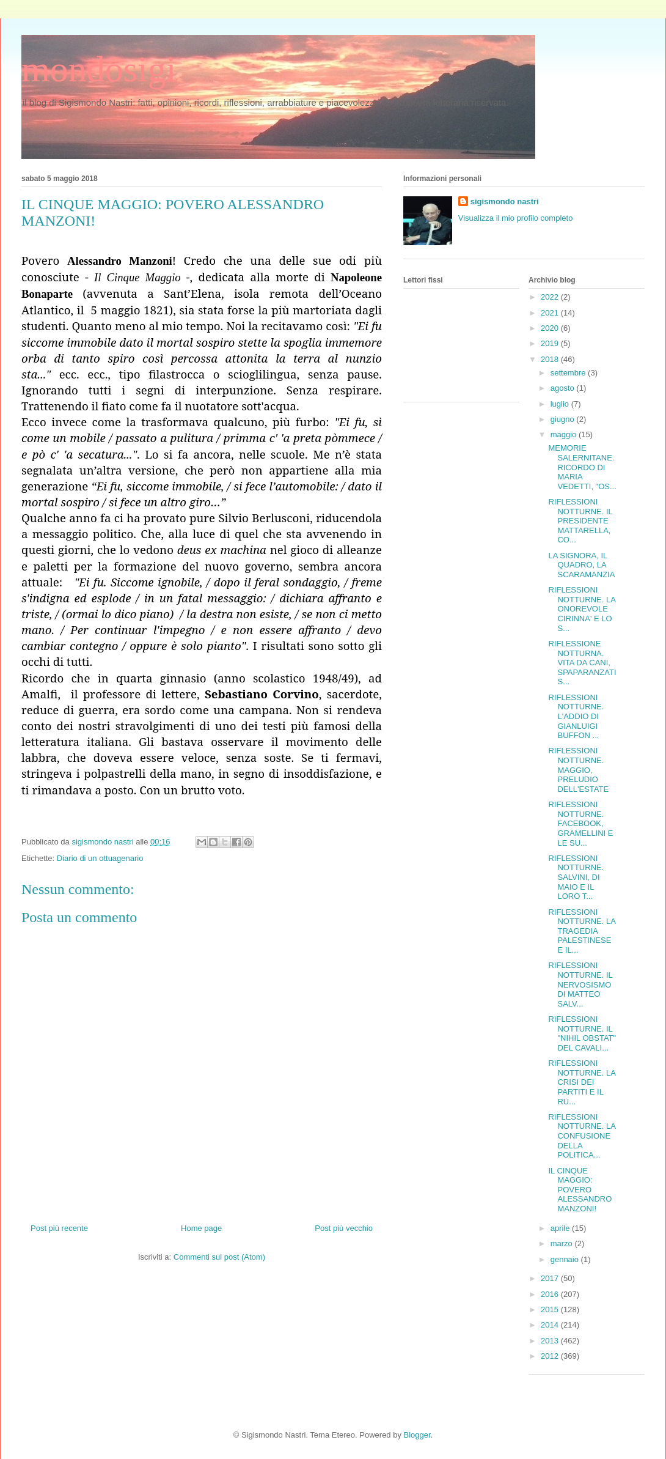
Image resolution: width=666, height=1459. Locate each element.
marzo (563, 1243)
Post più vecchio (344, 1228)
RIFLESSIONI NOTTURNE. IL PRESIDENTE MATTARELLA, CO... (580, 520)
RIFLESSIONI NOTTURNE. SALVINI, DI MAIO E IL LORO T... (576, 877)
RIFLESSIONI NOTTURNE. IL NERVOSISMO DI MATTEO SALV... (580, 984)
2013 (551, 1340)
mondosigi (98, 69)
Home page (201, 1228)
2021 (551, 312)
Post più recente (59, 1228)
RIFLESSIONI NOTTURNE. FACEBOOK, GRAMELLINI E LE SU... (580, 823)
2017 (551, 1278)
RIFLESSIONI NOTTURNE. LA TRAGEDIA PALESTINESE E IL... (581, 931)
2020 (551, 328)
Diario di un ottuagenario (100, 858)
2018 (551, 359)
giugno (564, 419)
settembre (569, 372)
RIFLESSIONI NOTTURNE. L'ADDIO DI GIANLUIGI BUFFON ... (576, 716)
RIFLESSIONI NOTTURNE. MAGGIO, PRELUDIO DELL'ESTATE (578, 769)
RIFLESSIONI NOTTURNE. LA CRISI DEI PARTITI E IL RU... (581, 1082)
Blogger (417, 1434)
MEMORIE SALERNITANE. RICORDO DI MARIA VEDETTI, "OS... (582, 466)
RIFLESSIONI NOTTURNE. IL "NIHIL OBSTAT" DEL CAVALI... (582, 1033)
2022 (551, 296)
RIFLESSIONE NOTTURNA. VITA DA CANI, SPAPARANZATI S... (582, 662)
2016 (551, 1294)
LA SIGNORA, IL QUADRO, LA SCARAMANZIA (581, 565)
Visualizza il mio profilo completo (515, 218)
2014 (551, 1324)
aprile (561, 1228)
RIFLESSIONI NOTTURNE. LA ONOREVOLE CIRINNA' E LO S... (581, 608)
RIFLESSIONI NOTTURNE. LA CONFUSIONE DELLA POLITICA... (581, 1135)
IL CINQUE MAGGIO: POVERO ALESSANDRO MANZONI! (580, 1189)
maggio (565, 434)
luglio (561, 403)
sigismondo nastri (504, 201)
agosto (564, 388)
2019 (551, 343)
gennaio (566, 1259)
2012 (551, 1356)
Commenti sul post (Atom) (219, 1256)
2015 (551, 1309)
